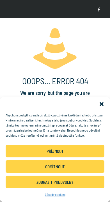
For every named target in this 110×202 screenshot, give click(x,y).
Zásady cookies (55, 194)
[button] (101, 104)
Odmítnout (55, 166)
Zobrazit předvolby (55, 182)
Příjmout (55, 151)
